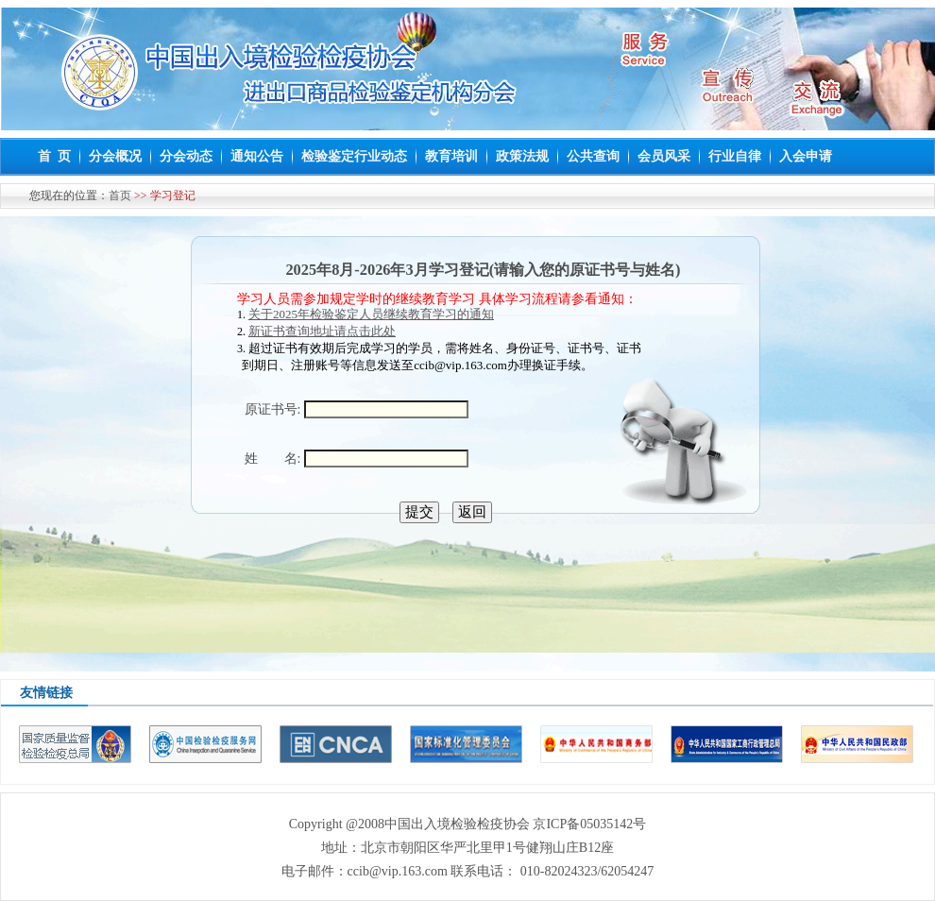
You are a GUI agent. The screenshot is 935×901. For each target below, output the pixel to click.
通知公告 (256, 156)
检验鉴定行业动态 (354, 156)
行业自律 (734, 156)
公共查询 (593, 156)
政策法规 (522, 156)
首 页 (54, 156)
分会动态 (186, 156)
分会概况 (115, 156)
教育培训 (451, 156)
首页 (120, 195)
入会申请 (805, 156)
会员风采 (664, 156)
